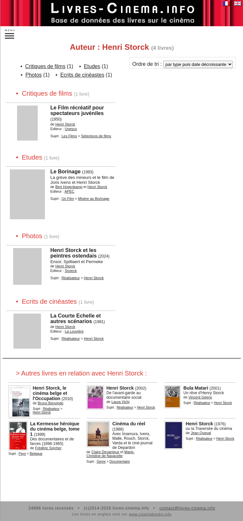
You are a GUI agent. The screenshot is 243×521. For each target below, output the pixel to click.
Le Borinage (65, 171)
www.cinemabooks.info (150, 514)
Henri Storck (65, 124)
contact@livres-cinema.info (187, 508)
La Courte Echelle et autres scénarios (75, 318)
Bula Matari (195, 388)
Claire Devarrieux (105, 452)
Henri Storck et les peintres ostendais (73, 253)
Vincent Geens (200, 397)
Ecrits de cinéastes (82, 75)
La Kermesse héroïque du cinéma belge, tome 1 (55, 429)
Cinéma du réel (128, 423)
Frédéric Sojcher (48, 448)
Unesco (71, 129)
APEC (69, 191)
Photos (34, 75)
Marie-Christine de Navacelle (111, 454)
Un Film (68, 199)
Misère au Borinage (93, 199)
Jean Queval (201, 433)
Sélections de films (96, 136)
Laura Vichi (120, 402)
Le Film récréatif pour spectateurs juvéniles (77, 110)
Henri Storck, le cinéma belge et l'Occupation (50, 393)
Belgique (36, 453)
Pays (22, 453)
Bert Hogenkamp (69, 187)
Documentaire (120, 461)
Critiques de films (45, 66)
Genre (101, 461)
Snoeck (71, 271)
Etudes (92, 66)
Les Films (69, 136)
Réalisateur (71, 278)
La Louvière (74, 331)
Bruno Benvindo (50, 403)
